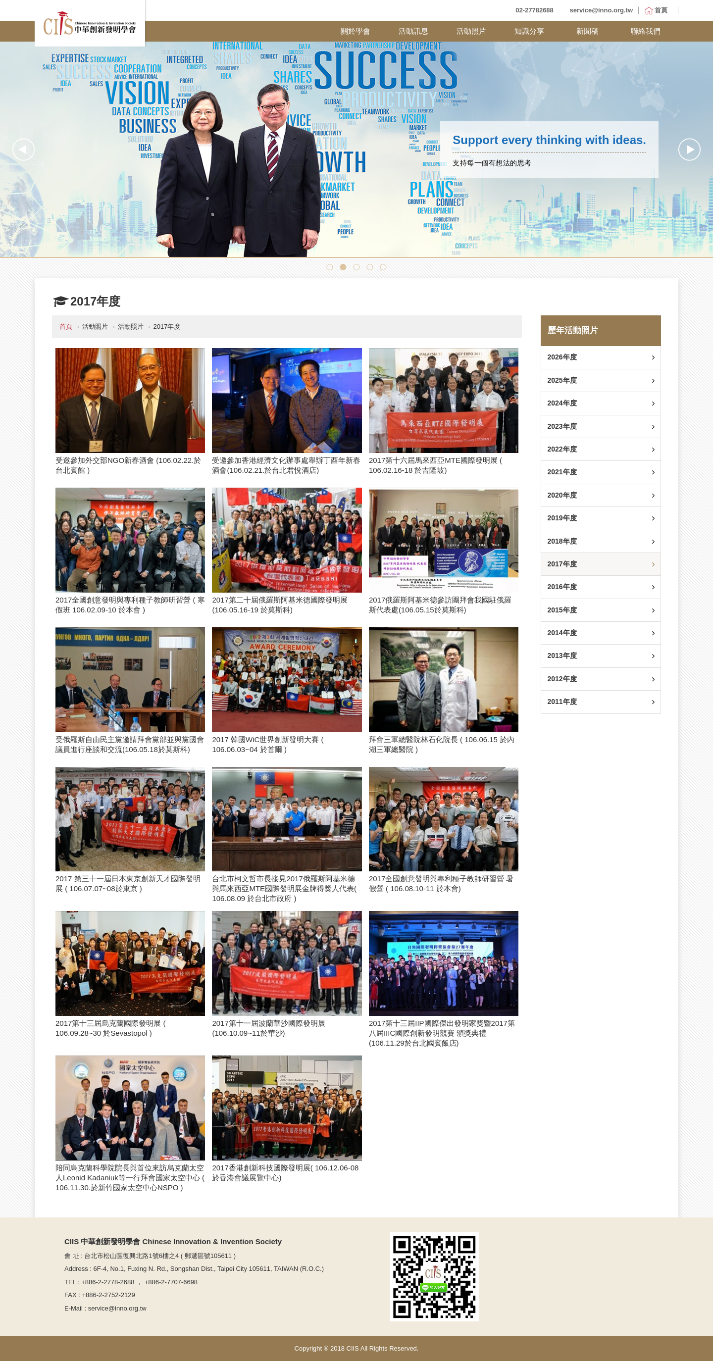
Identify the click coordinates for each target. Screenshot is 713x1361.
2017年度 (561, 564)
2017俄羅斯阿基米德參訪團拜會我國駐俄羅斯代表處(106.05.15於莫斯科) (440, 605)
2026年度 (561, 357)
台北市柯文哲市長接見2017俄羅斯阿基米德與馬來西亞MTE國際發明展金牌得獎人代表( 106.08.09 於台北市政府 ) (284, 888)
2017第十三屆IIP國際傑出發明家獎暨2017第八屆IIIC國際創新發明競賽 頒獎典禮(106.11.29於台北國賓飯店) (442, 1033)
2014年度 (561, 633)
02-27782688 (534, 10)
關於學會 (355, 31)
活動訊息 (413, 31)
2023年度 (561, 426)
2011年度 (561, 702)
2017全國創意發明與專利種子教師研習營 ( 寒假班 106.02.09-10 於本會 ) (130, 605)
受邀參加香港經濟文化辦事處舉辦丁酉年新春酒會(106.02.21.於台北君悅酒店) (286, 465)
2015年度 (561, 610)
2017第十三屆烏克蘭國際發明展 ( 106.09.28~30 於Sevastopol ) (110, 1028)
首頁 (65, 326)
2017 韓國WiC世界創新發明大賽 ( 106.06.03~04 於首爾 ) (267, 744)
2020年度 (561, 495)
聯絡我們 (646, 31)
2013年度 (561, 655)
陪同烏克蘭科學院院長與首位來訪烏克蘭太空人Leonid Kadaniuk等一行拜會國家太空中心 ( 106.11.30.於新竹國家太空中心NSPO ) (129, 1177)
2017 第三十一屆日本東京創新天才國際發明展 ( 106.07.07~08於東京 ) (128, 883)
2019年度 (561, 518)
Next (689, 149)
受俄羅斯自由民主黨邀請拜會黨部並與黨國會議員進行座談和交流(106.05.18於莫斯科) (129, 744)
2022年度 (561, 449)
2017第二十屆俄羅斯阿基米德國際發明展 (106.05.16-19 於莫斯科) (279, 605)
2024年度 (561, 403)
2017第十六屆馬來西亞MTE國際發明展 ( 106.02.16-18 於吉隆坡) (435, 465)
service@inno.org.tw (601, 10)
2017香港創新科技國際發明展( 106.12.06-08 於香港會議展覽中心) (285, 1172)
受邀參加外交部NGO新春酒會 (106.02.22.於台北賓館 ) (128, 465)
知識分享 (529, 31)
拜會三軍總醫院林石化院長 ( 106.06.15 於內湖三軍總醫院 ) (441, 744)
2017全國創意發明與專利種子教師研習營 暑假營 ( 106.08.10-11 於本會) (441, 883)
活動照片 (471, 31)
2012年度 (561, 679)
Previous (23, 149)
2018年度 (561, 541)
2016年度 (561, 587)
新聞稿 (587, 31)
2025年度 (561, 380)
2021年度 (561, 472)
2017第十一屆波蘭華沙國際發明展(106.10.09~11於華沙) (268, 1028)
